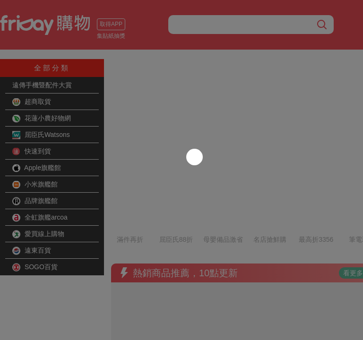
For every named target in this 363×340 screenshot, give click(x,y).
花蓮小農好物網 (41, 118)
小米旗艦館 (35, 184)
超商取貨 (31, 102)
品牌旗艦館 (35, 201)
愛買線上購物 (38, 234)
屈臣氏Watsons (41, 135)
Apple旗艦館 (36, 168)
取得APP (111, 24)
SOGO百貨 (35, 267)
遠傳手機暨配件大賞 (42, 85)
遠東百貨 (31, 250)
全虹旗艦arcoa (40, 217)
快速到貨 (31, 151)
